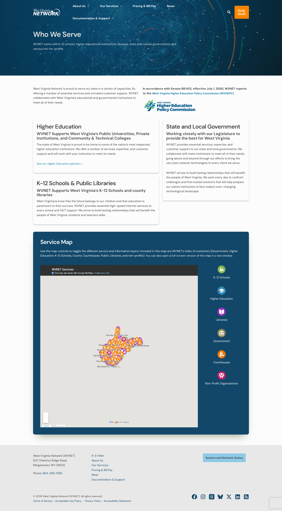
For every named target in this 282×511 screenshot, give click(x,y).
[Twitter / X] (226, 495)
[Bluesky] (217, 495)
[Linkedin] (236, 495)
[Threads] (207, 495)
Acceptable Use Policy (68, 499)
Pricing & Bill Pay (103, 470)
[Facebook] (188, 495)
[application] (86, 9)
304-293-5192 (52, 473)
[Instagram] (197, 495)
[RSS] (246, 495)
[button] (220, 9)
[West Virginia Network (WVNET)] (46, 9)
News (95, 474)
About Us (98, 460)
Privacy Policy (93, 499)
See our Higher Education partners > (60, 163)
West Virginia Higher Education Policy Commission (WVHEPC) (195, 93)
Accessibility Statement (117, 499)
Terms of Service (42, 499)
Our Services (100, 465)
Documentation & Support (109, 479)
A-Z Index (98, 456)
